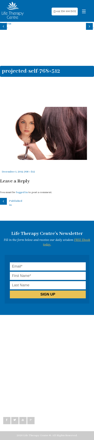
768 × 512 (29, 171)
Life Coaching (15, 340)
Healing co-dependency (21, 348)
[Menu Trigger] (83, 11)
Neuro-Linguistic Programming (26, 332)
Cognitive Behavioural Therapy (26, 328)
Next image (90, 25)
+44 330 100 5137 (17, 406)
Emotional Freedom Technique (26, 356)
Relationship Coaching (21, 344)
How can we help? (18, 324)
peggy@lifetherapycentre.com (26, 402)
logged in (22, 192)
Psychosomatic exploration (24, 352)
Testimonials (15, 360)
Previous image (4, 25)
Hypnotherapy (16, 336)
